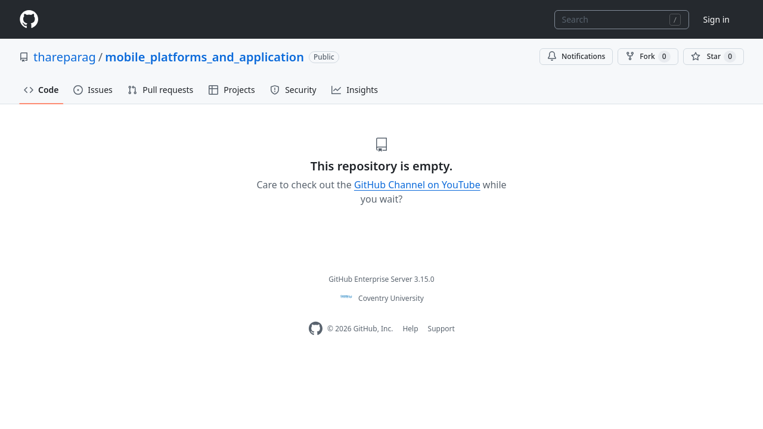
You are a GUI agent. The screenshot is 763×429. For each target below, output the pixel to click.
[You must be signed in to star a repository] (713, 56)
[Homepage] (28, 19)
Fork (647, 57)
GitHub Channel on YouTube (417, 184)
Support (441, 329)
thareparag (64, 57)
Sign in (716, 19)
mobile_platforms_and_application (204, 57)
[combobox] (621, 20)
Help (410, 329)
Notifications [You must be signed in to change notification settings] (576, 56)
